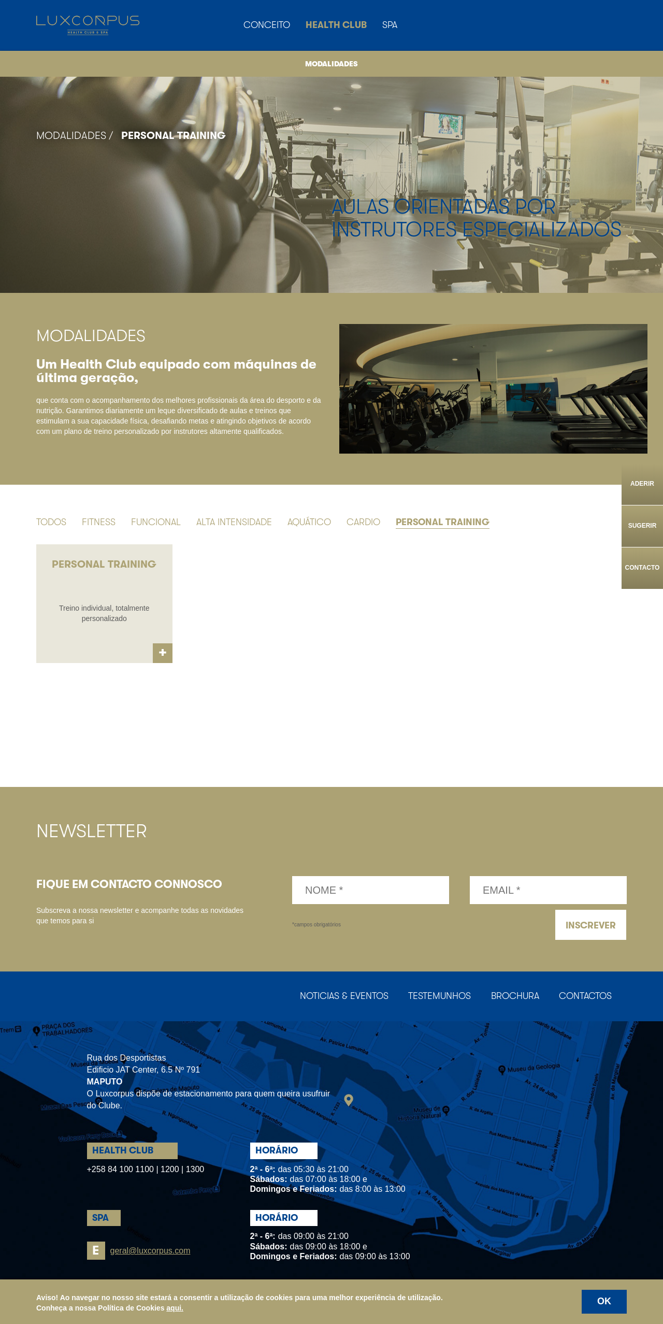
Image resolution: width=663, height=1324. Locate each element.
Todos (51, 522)
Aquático (309, 522)
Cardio (363, 522)
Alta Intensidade (234, 522)
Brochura (513, 996)
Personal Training (173, 136)
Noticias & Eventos (341, 996)
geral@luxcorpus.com (139, 1251)
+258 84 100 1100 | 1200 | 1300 (146, 1169)
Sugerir (642, 525)
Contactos (584, 996)
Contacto (642, 567)
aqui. (174, 1308)
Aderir (642, 483)
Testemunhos (437, 996)
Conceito (266, 25)
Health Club (336, 25)
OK (604, 1301)
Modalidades (331, 64)
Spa (389, 25)
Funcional (156, 522)
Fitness (99, 522)
